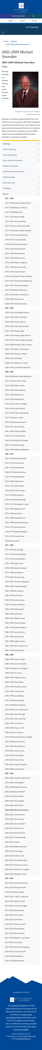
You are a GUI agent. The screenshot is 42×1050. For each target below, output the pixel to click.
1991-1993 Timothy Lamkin (15, 687)
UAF (11, 20)
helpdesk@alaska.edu (23, 1039)
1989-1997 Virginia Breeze (15, 677)
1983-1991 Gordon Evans (15, 600)
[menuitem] (21, 144)
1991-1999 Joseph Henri (14, 691)
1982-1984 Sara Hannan (14, 591)
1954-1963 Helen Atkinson (15, 390)
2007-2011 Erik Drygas (14, 851)
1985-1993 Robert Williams (15, 627)
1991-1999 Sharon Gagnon (15, 705)
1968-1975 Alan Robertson (15, 472)
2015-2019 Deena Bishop (15, 928)
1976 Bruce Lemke (12, 541)
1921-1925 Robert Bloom (15, 253)
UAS (34, 20)
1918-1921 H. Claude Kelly (15, 240)
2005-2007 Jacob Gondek (15, 824)
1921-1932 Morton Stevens (15, 267)
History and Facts (9, 149)
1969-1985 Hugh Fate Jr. (14, 481)
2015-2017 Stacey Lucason (15, 924)
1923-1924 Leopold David (15, 272)
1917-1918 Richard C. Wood (16, 207)
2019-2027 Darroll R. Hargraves (17, 947)
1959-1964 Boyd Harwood (15, 422)
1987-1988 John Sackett (14, 636)
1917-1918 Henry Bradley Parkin (17, 203)
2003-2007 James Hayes (14, 819)
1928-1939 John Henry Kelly (16, 304)
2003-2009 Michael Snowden (17, 44)
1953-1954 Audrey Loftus (15, 385)
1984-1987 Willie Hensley (15, 618)
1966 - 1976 (9, 454)
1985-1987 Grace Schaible (15, 623)
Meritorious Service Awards (13, 171)
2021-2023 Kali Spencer (14, 956)
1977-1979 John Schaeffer (15, 559)
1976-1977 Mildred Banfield (16, 532)
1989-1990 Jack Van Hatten (16, 664)
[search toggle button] (34, 16)
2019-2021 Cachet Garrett (15, 951)
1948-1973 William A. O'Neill (16, 363)
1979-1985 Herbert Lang (14, 577)
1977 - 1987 (9, 545)
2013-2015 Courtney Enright (16, 906)
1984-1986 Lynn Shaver (14, 614)
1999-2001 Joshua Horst (14, 751)
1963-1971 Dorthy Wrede (15, 436)
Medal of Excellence (10, 166)
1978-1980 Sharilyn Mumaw (16, 568)
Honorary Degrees (10, 155)
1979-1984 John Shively (14, 572)
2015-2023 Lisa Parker (14, 919)
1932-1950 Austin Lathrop (15, 322)
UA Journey (32, 27)
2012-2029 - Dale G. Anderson (16, 896)
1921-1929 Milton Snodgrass (16, 262)
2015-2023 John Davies (14, 915)
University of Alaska (18, 1005)
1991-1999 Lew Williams (14, 696)
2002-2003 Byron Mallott (15, 792)
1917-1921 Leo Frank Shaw (15, 221)
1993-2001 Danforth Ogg (15, 714)
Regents (14, 41)
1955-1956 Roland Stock (14, 399)
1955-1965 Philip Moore (14, 395)
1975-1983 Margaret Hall (15, 509)
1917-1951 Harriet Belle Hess (16, 235)
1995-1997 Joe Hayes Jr (14, 723)
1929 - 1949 (9, 308)
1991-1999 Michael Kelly (14, 700)
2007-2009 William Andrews (16, 846)
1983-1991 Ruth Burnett (14, 609)
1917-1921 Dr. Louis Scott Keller (17, 226)
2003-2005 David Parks (14, 805)
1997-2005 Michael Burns (15, 746)
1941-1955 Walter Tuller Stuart (17, 349)
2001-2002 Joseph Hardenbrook (17, 778)
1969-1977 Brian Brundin (14, 477)
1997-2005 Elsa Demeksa (15, 741)
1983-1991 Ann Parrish (14, 595)
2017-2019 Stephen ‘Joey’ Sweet (17, 938)
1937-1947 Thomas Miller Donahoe (18, 340)
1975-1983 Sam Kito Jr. (14, 513)
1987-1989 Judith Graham (15, 641)
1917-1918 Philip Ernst (14, 212)
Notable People (9, 177)
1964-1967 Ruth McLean (14, 445)
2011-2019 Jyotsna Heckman (16, 883)
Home (6, 41)
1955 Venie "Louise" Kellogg (16, 404)
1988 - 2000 (9, 655)
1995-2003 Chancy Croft (14, 728)
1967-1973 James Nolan (14, 463)
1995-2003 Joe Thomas (14, 732)
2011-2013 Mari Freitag (14, 892)
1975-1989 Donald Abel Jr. (15, 518)
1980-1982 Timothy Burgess (16, 586)
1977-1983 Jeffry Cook (14, 563)
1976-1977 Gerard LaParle (15, 527)
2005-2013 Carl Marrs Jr (14, 828)
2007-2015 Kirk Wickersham (16, 860)
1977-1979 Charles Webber (16, 554)
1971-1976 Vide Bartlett (14, 486)
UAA (22, 20)
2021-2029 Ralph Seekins (14, 961)
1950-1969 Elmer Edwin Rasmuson (18, 376)
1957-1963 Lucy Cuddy (14, 417)
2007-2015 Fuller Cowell (14, 856)
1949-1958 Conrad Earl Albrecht (17, 367)
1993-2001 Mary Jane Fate (15, 719)
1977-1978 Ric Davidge (14, 550)
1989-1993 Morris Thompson (16, 668)
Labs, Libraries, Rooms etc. (13, 160)
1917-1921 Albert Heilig (14, 217)
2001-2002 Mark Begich (14, 782)
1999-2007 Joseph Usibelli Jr (16, 764)
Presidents (7, 188)
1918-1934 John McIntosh (15, 249)
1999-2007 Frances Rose (14, 760)
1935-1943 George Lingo (14, 331)
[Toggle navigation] (3, 32)
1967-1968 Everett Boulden (15, 458)
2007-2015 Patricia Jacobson (16, 865)
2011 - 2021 (9, 878)
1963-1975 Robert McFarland (16, 440)
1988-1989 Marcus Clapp (15, 659)
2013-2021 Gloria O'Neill (15, 901)
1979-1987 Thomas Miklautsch (17, 582)
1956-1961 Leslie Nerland (15, 408)
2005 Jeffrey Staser (12, 842)
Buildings (6, 144)
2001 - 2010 (9, 773)
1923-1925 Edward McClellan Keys (18, 281)
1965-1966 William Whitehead (17, 449)
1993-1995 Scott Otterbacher (16, 709)
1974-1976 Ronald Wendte (15, 500)
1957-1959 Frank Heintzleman (17, 413)
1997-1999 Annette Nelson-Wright (18, 737)
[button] (39, 143)
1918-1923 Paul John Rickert (16, 244)
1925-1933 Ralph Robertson (16, 290)
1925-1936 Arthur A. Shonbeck (17, 294)
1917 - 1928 (9, 198)
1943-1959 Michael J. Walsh (16, 354)
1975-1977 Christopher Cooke (17, 504)
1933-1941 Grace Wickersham (17, 326)
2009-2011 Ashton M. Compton (17, 869)
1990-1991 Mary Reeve (14, 682)
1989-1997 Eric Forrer (13, 673)
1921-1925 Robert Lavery (15, 258)
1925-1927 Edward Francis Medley (18, 276)
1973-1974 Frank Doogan (15, 490)
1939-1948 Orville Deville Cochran (18, 345)
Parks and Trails (9, 183)
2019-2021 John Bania (13, 942)
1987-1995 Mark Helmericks (16, 646)
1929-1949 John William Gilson (17, 312)
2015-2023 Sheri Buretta (14, 910)
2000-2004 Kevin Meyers (15, 769)
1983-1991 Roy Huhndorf (15, 604)
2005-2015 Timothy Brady (15, 837)
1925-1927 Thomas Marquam (16, 285)
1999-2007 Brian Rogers (14, 755)
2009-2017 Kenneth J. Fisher (16, 874)
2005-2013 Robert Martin (15, 833)
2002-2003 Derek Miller (14, 796)
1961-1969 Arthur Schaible (15, 431)
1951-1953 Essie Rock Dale (15, 381)
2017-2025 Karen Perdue (14, 933)
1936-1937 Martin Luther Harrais (18, 335)
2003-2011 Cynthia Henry (15, 814)
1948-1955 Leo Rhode (13, 358)
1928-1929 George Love (14, 299)
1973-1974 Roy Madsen (14, 495)
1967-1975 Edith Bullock (14, 467)
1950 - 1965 (9, 372)
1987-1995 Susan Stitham (15, 650)
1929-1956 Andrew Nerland (16, 317)
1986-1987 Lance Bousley (15, 632)
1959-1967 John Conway (14, 427)
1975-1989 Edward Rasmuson (16, 522)
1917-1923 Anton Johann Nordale (18, 230)
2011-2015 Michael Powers (15, 887)
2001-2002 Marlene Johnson (16, 787)
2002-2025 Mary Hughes (14, 801)
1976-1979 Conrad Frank (14, 536)
